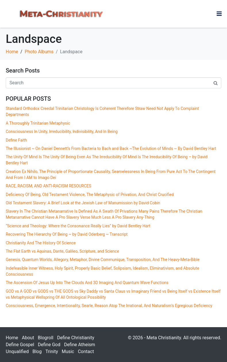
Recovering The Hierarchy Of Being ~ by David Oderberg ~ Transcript (67, 234)
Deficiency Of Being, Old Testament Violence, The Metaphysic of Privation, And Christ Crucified (90, 194)
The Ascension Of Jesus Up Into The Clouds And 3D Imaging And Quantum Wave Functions (87, 282)
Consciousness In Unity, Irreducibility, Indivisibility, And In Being (62, 131)
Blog (37, 351)
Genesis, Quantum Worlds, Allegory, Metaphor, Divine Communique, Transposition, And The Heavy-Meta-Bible (102, 259)
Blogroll (45, 337)
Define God (49, 344)
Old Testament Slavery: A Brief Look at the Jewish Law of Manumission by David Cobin (83, 203)
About (28, 337)
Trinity (51, 351)
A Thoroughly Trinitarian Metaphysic (38, 123)
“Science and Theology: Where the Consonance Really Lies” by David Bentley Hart (78, 226)
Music (68, 351)
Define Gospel (20, 344)
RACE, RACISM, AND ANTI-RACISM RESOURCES (48, 186)
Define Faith (16, 140)
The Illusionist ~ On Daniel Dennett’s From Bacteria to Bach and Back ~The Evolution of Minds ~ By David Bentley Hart (111, 148)
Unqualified (17, 351)
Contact (86, 351)
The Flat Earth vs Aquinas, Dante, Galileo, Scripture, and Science (63, 251)
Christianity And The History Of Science (41, 243)
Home (12, 337)
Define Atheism (79, 344)
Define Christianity (75, 337)
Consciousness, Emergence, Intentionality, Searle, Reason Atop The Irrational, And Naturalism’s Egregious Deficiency (109, 305)
